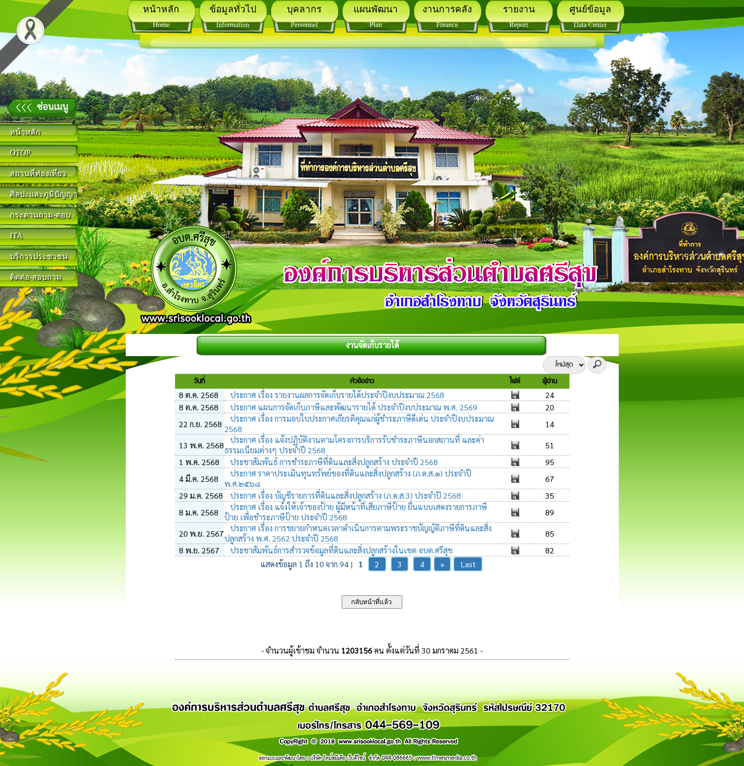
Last (468, 564)
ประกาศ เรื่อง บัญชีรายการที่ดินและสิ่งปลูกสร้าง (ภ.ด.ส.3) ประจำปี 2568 (344, 495)
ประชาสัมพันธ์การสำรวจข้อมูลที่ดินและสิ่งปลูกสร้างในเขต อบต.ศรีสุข (340, 550)
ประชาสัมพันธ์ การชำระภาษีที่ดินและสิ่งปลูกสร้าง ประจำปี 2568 (333, 462)
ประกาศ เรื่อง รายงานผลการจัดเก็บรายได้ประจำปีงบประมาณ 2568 (336, 395)
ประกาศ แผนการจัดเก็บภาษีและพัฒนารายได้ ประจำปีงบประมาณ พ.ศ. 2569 (352, 407)
